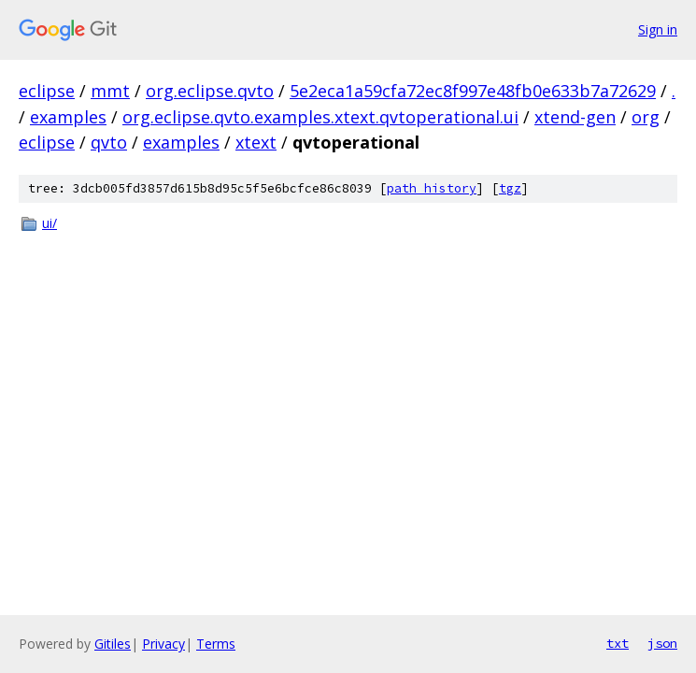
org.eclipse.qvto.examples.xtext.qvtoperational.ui (320, 117)
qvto (109, 142)
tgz (510, 188)
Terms (215, 643)
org (646, 117)
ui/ (49, 223)
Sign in (657, 29)
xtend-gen (575, 117)
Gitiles (112, 643)
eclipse (47, 90)
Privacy (163, 643)
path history (431, 188)
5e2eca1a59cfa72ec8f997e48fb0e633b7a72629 (473, 90)
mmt (110, 90)
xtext (256, 142)
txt (617, 643)
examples (68, 117)
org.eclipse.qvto (210, 90)
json (662, 643)
